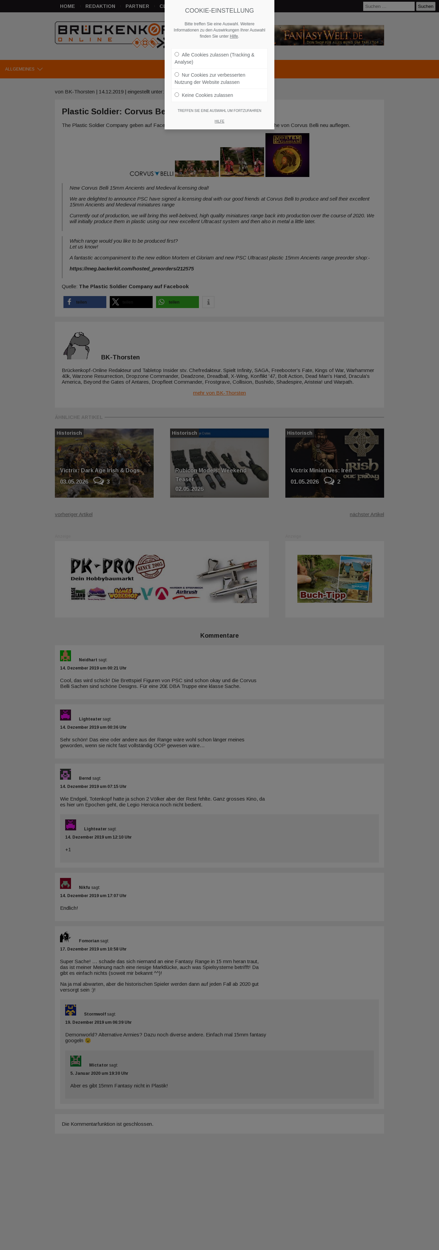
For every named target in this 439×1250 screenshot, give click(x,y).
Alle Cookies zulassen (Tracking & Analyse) (214, 58)
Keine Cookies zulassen (204, 95)
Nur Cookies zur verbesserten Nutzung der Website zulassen (210, 78)
